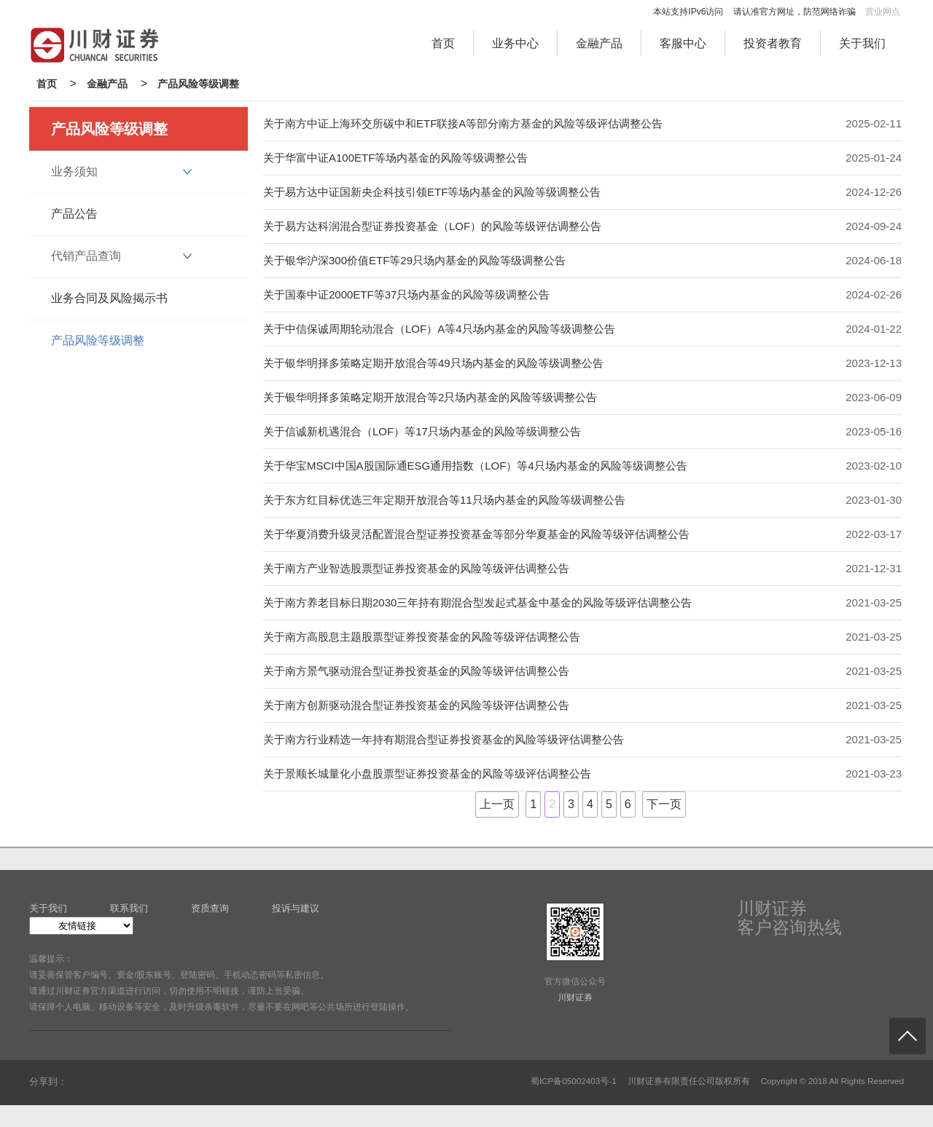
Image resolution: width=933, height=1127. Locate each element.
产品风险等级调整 (198, 84)
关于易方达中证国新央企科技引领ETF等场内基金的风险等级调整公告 (432, 192)
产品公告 (74, 213)
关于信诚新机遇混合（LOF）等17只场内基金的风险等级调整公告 (422, 431)
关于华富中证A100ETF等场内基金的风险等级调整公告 (395, 157)
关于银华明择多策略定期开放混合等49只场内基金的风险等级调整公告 (433, 363)
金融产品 (599, 43)
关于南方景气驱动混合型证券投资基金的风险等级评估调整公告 (416, 671)
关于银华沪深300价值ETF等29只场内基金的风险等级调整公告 (414, 260)
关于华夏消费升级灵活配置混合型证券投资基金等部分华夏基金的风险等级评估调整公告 (476, 534)
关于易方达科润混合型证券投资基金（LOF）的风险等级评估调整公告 (432, 226)
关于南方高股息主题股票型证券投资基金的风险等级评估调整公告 (421, 636)
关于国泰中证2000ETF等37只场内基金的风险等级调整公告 (406, 294)
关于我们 (862, 43)
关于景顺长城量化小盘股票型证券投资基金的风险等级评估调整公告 (427, 773)
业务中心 (515, 43)
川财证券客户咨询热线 (789, 918)
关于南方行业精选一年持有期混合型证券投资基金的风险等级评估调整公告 (443, 739)
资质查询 (210, 908)
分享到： (48, 1081)
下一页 (664, 804)
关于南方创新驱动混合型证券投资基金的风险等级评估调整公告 (416, 705)
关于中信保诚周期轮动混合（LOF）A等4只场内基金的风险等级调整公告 (439, 329)
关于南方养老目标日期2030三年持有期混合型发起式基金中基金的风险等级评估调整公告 (477, 602)
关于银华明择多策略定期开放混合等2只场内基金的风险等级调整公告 (430, 397)
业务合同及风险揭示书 (109, 298)
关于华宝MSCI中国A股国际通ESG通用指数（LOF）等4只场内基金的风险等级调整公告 (475, 465)
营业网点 (882, 12)
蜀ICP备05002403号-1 (574, 1081)
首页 (443, 43)
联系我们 (129, 908)
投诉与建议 (295, 908)
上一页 (497, 804)
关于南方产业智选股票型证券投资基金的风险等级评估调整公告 (416, 568)
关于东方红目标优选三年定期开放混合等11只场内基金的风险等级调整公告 (444, 500)
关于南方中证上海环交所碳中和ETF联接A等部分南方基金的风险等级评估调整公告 (463, 123)
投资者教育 (772, 43)
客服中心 (683, 43)
